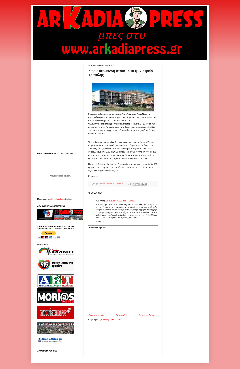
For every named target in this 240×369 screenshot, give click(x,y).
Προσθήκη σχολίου (97, 228)
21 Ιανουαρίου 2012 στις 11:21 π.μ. (120, 201)
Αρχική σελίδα (122, 315)
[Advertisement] (124, 305)
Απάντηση (100, 222)
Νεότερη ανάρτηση (96, 315)
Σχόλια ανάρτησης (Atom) (109, 320)
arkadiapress (107, 184)
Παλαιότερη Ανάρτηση (148, 315)
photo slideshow (57, 199)
